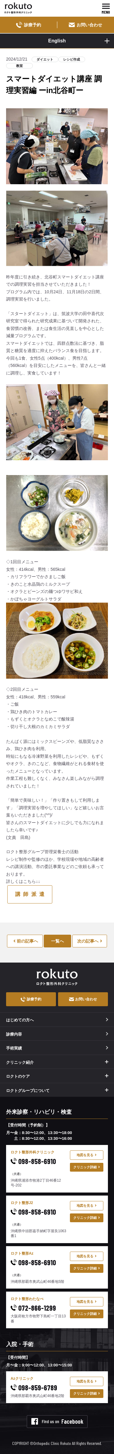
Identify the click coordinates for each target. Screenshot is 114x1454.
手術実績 (57, 1048)
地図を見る (87, 1155)
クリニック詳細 (86, 1167)
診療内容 (57, 1034)
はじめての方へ (57, 1020)
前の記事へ (25, 941)
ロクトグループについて (28, 1090)
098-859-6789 (34, 1387)
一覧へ (57, 941)
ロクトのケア (18, 1076)
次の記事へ (89, 941)
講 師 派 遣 (29, 894)
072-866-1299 (33, 1307)
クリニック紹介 (20, 1062)
